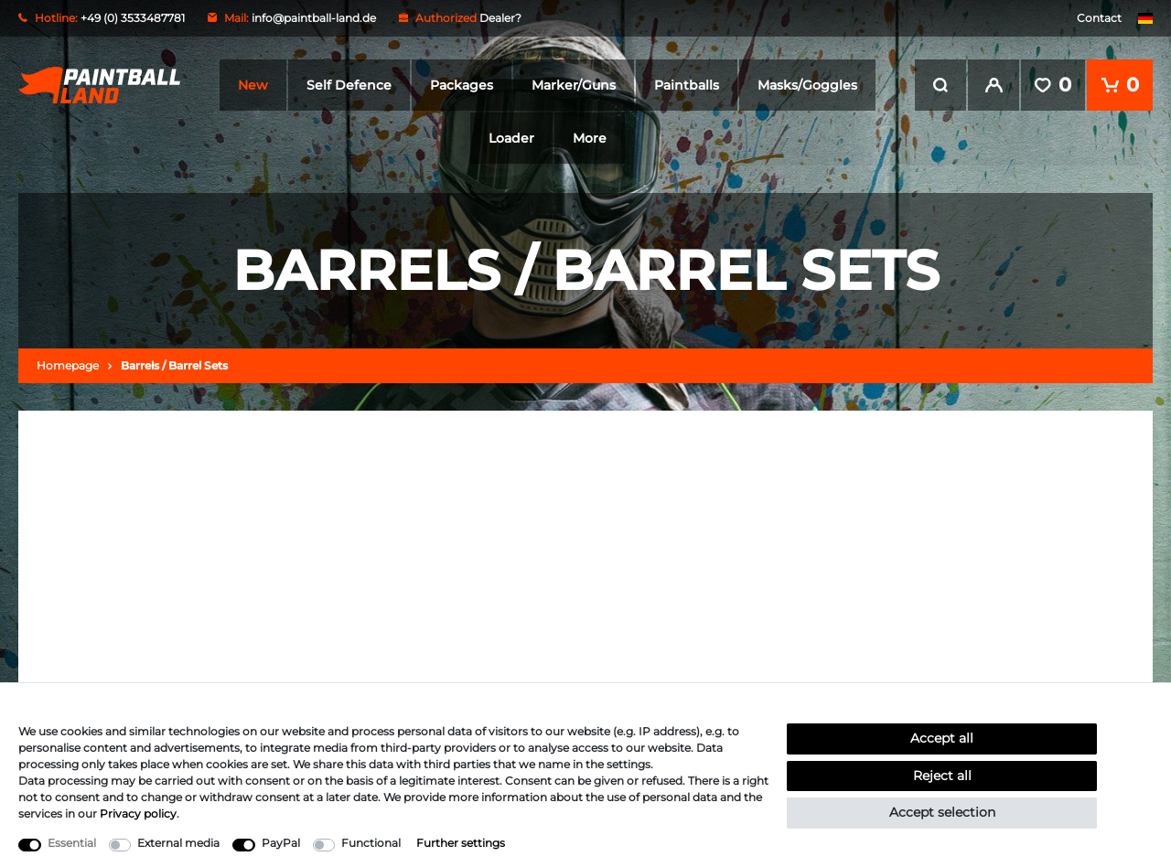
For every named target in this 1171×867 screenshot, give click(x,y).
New (253, 85)
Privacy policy (138, 813)
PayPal (281, 843)
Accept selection (942, 812)
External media (178, 843)
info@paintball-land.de (314, 18)
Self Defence (349, 85)
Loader (511, 138)
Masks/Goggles (807, 85)
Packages (461, 85)
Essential (72, 843)
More (590, 138)
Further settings (460, 843)
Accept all (941, 738)
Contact (1099, 18)
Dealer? (500, 18)
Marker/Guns (574, 85)
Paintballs (686, 85)
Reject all (942, 775)
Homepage (68, 364)
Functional (371, 843)
